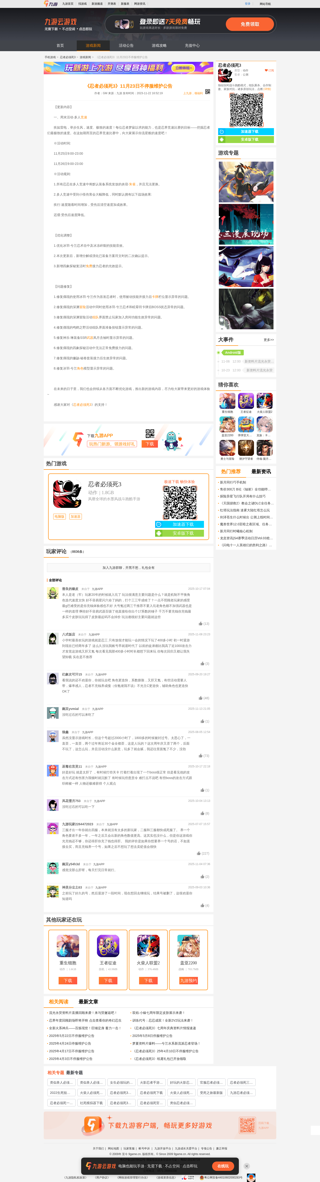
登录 (247, 3)
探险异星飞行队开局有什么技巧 (243, 496)
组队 (95, 317)
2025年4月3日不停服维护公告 (71, 1059)
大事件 (225, 340)
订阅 (269, 70)
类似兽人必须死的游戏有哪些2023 (91, 1083)
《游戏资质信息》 (166, 1177)
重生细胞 (68, 963)
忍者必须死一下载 (61, 1103)
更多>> (269, 340)
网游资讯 (139, 3)
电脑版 (59, 516)
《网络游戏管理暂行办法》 (132, 1177)
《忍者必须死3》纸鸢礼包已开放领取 (159, 1059)
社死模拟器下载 (91, 1103)
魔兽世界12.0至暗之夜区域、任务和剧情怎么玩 (247, 524)
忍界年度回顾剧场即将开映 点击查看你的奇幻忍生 (85, 1020)
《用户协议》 (101, 1177)
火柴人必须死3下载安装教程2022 (90, 1093)
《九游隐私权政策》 (75, 1177)
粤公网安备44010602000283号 (221, 1177)
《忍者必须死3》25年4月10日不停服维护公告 (165, 1051)
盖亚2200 (188, 963)
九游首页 (67, 3)
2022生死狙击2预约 (61, 1093)
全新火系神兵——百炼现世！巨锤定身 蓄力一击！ (85, 1028)
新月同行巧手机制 (233, 482)
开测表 (112, 3)
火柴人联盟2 (148, 963)
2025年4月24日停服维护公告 (70, 1043)
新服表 (125, 3)
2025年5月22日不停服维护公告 (71, 1036)
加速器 (75, 516)
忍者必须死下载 (151, 1093)
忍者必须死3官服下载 (120, 1093)
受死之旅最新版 (211, 1093)
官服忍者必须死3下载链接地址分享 (211, 1083)
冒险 (82, 307)
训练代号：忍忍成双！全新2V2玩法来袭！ (162, 1020)
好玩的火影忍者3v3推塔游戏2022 (181, 1083)
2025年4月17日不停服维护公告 (71, 1051)
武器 (90, 338)
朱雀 (132, 184)
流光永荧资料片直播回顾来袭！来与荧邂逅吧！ (83, 1013)
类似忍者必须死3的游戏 (181, 1103)
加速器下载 (174, 524)
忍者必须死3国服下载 (120, 1103)
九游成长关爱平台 (186, 1148)
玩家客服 (129, 1148)
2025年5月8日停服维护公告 (152, 1036)
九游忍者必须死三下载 (241, 1093)
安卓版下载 (174, 533)
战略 (181, 969)
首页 (60, 45)
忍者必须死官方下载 (151, 1103)
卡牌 (155, 297)
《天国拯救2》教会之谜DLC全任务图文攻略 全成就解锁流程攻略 (247, 503)
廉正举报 (221, 1148)
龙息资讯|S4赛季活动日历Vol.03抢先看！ (247, 538)
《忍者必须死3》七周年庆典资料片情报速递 (164, 1028)
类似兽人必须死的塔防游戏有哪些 (61, 1083)
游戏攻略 (159, 45)
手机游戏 (50, 57)
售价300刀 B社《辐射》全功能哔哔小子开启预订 (247, 489)
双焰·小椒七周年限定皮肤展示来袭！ (158, 1013)
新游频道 (97, 3)
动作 (92, 492)
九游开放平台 (162, 1148)
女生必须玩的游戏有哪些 (121, 1083)
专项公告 (206, 1148)
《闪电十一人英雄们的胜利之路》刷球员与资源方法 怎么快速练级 (247, 545)
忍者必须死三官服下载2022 (241, 1083)
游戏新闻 (93, 45)
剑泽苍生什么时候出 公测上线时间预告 (247, 517)
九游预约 (188, 980)
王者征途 (108, 963)
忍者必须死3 (68, 57)
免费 (89, 266)
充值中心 (192, 45)
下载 (150, 444)
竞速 (84, 117)
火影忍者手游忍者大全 (151, 1083)
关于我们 (98, 1148)
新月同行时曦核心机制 (236, 531)
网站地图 (114, 1148)
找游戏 (82, 3)
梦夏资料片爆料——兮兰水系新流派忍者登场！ (166, 1043)
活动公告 (126, 45)
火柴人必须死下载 (181, 1093)
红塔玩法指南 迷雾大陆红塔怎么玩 (245, 510)
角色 (80, 368)
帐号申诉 (144, 1148)
